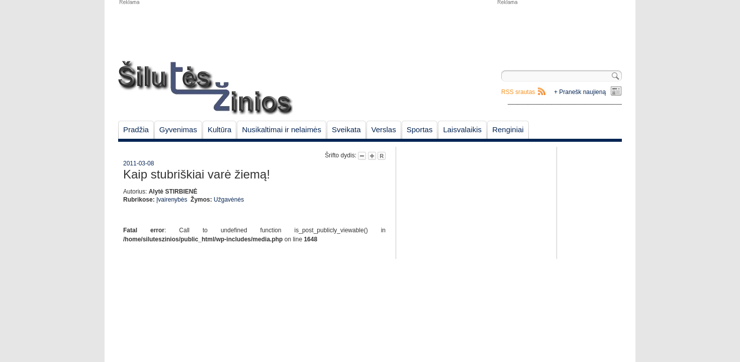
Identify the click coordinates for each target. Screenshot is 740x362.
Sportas (420, 129)
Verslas (384, 129)
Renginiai (508, 129)
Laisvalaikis (462, 129)
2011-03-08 (138, 163)
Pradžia (136, 129)
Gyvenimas (178, 129)
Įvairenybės (171, 199)
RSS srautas (518, 92)
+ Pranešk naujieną (580, 92)
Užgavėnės (229, 199)
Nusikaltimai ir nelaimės (281, 129)
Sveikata (346, 129)
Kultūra (220, 129)
